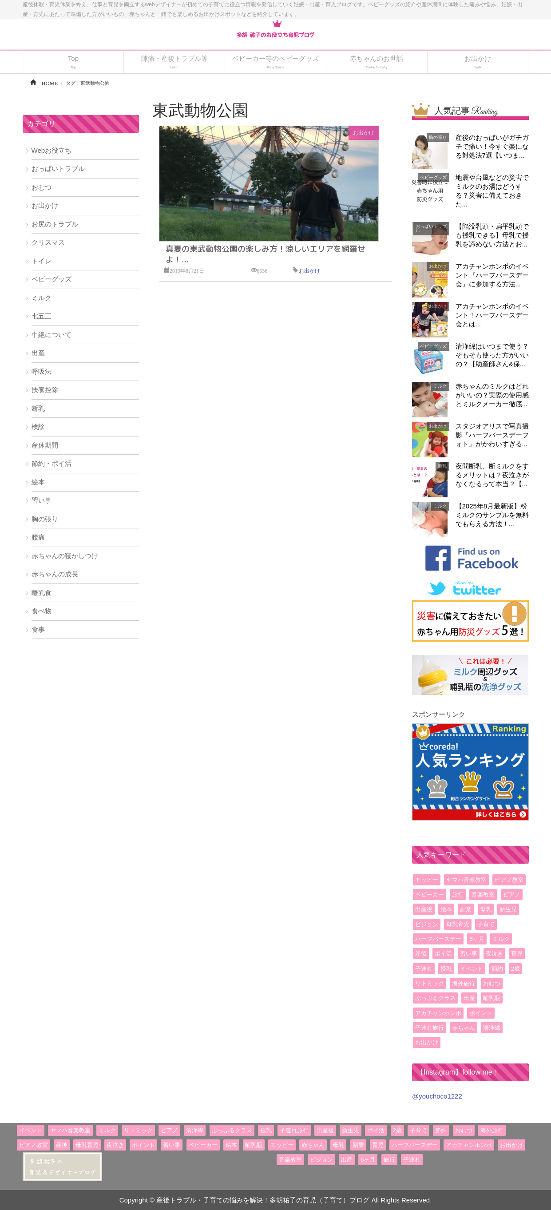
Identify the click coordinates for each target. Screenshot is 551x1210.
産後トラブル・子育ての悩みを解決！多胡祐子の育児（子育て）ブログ (262, 1200)
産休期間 (45, 445)
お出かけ (363, 133)
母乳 (486, 909)
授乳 (446, 968)
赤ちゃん (463, 1027)
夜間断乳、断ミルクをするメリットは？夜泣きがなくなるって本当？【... (492, 475)
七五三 (42, 316)
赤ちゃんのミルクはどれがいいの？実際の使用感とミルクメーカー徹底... (492, 395)
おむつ (42, 187)
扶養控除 (45, 389)
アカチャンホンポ (438, 1013)
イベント (471, 968)
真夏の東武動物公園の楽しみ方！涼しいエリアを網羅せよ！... (265, 254)
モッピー (426, 880)
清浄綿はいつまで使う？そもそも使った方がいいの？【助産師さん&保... (492, 355)
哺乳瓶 (491, 998)
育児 (517, 953)
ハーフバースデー (438, 939)
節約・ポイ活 (51, 463)
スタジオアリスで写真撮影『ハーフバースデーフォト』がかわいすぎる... (492, 435)
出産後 (423, 909)
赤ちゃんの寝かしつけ (65, 555)
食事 (38, 629)
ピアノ (511, 894)
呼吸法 (42, 371)
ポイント (480, 1013)
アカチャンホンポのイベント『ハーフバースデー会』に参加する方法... (492, 275)
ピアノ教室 (509, 880)
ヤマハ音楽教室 (466, 880)
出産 (38, 353)
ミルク (42, 298)
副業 (466, 909)
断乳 (38, 408)
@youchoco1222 (437, 1096)
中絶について (51, 334)
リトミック (429, 983)
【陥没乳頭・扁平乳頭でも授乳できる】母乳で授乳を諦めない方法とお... (492, 235)
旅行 (458, 894)
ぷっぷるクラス (435, 998)
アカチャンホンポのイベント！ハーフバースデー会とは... (492, 315)
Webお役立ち (52, 150)
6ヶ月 (476, 939)
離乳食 (42, 592)
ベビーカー (429, 894)
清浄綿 (491, 1027)
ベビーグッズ (51, 279)
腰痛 (38, 537)
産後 (421, 953)
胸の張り (45, 519)
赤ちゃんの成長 (55, 574)
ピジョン (426, 924)
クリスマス (48, 242)
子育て (486, 924)
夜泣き (494, 953)
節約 (497, 968)
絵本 (38, 482)
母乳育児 (457, 924)
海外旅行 (463, 983)
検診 (38, 426)
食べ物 (42, 611)
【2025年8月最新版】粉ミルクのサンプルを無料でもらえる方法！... (492, 515)
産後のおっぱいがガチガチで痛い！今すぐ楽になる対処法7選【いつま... (492, 146)
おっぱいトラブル (58, 168)
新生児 (508, 909)
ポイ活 (443, 953)
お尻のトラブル (55, 224)
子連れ (423, 968)
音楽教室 (483, 894)
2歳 (515, 968)
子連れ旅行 (429, 1027)
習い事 (42, 500)
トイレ (42, 261)
